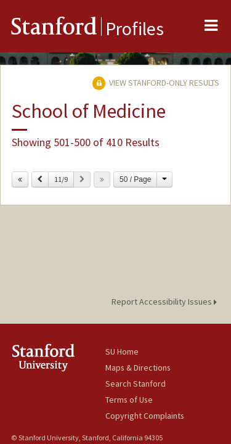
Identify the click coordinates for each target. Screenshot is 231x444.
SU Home (122, 351)
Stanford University (58, 357)
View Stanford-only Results (155, 82)
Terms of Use (129, 399)
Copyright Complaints (144, 415)
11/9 (61, 179)
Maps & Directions (138, 367)
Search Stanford (135, 383)
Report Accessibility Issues (166, 301)
